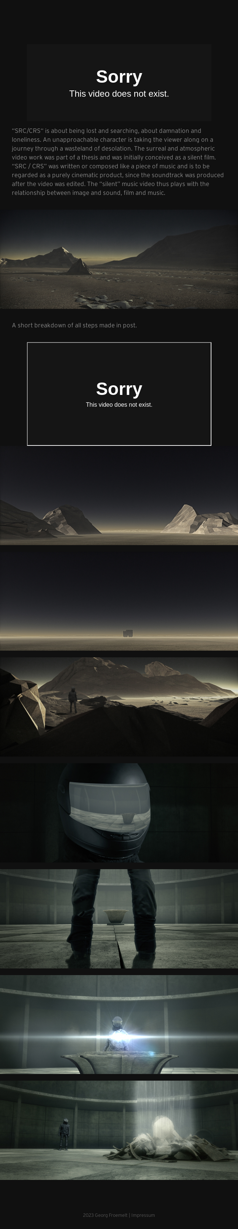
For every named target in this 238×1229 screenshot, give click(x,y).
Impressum (143, 1215)
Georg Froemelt (111, 1215)
